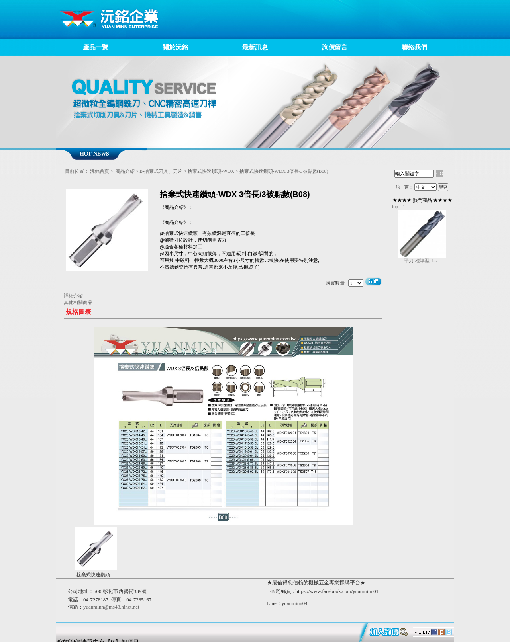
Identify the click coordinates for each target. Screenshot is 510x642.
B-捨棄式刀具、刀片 (160, 171)
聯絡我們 (414, 47)
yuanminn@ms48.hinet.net (111, 607)
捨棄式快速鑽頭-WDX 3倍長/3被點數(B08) (283, 171)
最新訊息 (255, 47)
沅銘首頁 (99, 171)
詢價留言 (334, 47)
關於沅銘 (175, 47)
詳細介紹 (73, 296)
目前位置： (77, 171)
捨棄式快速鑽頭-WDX (211, 171)
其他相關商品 (78, 302)
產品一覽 (95, 47)
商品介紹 (125, 171)
